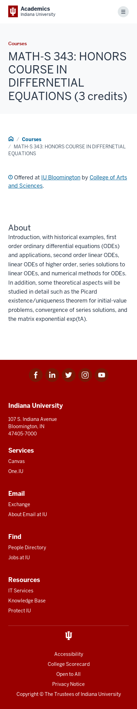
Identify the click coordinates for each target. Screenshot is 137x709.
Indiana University (101, 694)
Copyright (27, 694)
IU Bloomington (60, 177)
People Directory (27, 547)
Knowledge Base (27, 601)
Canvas (16, 461)
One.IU (15, 471)
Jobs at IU (19, 557)
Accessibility (68, 654)
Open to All (68, 674)
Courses (31, 139)
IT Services (20, 591)
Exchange (19, 504)
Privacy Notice (68, 684)
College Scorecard (69, 664)
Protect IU (19, 611)
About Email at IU (27, 514)
